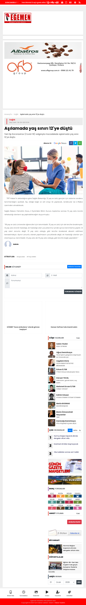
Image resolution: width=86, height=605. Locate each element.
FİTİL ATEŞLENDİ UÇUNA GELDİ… (66, 423)
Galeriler (36, 594)
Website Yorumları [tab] (74, 267)
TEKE (58, 417)
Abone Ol (56, 143)
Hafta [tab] (75, 430)
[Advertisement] (41, 28)
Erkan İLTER (61, 369)
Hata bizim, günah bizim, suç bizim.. (66, 381)
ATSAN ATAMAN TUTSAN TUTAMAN (68, 397)
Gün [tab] (70, 430)
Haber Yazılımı (60, 603)
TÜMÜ (78, 338)
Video (47, 594)
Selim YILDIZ (62, 344)
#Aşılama (21, 257)
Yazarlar (58, 594)
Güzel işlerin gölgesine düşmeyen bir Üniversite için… (68, 356)
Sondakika (23, 594)
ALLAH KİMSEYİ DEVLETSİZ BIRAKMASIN (64, 364)
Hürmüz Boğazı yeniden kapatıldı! (35, 2)
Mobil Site (10, 594)
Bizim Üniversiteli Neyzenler (64, 413)
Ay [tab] (80, 430)
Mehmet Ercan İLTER (65, 386)
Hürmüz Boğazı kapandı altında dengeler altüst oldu (63, 437)
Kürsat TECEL (62, 378)
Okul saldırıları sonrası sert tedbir (63, 453)
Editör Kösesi (62, 395)
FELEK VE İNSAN (61, 346)
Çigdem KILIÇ (62, 361)
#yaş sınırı (31, 257)
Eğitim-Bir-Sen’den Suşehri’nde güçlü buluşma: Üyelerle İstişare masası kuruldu (63, 567)
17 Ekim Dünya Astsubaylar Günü (67, 372)
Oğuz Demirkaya (64, 352)
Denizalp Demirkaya (66, 421)
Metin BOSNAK (63, 403)
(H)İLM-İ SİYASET (62, 389)
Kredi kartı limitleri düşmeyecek (63, 445)
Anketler (70, 594)
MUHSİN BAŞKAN (62, 406)
